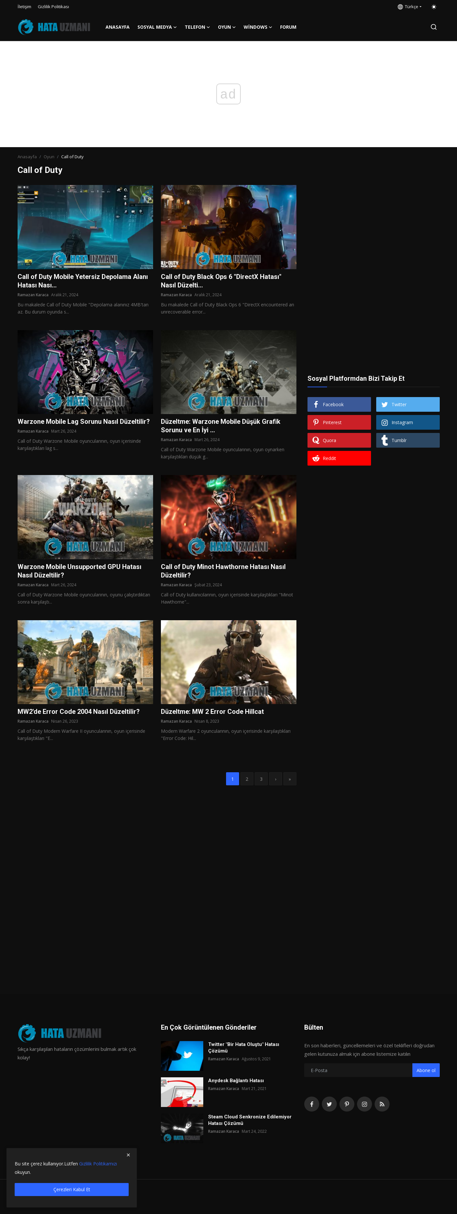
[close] (128, 1155)
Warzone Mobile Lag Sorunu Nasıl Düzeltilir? (84, 421)
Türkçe (408, 6)
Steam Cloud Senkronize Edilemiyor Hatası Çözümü (250, 1120)
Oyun (49, 157)
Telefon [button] (197, 27)
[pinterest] (346, 1104)
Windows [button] (258, 27)
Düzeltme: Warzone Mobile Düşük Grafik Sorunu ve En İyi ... (220, 426)
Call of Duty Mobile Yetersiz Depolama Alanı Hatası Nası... (83, 281)
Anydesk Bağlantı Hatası (236, 1080)
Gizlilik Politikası (53, 6)
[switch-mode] (434, 6)
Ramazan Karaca (33, 295)
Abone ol (426, 1070)
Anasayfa (118, 27)
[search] (434, 27)
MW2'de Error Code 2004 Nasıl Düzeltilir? (79, 711)
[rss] (382, 1104)
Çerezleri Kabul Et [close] (71, 1189)
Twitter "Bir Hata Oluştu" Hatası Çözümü (243, 1047)
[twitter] (329, 1104)
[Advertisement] (373, 226)
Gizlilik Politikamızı (98, 1163)
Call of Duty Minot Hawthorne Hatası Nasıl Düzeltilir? (223, 571)
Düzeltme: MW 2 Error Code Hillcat (212, 711)
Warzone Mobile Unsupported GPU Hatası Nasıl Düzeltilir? (79, 571)
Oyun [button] (227, 27)
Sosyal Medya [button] (157, 27)
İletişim (24, 6)
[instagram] (364, 1104)
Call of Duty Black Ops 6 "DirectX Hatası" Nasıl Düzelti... (221, 281)
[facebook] (311, 1104)
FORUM (288, 27)
